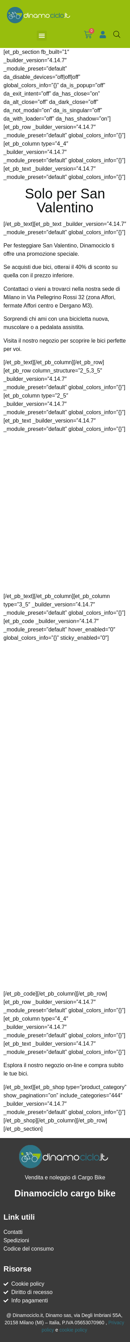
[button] (42, 36)
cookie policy (73, 1330)
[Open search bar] (116, 34)
